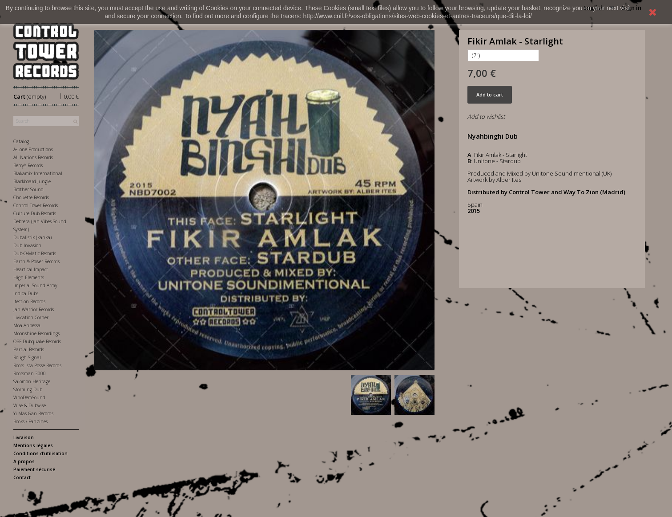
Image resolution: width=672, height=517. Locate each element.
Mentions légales (33, 445)
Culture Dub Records (34, 213)
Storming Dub (27, 389)
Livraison (23, 437)
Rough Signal (27, 357)
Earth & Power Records (36, 261)
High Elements (28, 277)
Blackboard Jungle (32, 181)
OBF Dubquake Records (37, 341)
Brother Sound (28, 189)
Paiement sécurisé (34, 469)
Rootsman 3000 (29, 373)
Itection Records (29, 301)
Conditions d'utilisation (40, 453)
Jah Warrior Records (33, 309)
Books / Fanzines (30, 421)
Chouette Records (31, 197)
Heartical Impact (30, 269)
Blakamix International (37, 173)
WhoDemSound (29, 397)
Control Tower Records (35, 205)
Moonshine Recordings (36, 333)
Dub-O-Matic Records (34, 253)
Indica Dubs (25, 293)
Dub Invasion (27, 245)
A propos (24, 461)
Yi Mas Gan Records (33, 413)
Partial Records (28, 349)
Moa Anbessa (26, 325)
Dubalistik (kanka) (32, 237)
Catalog (21, 141)
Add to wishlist (486, 116)
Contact (22, 477)
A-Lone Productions (33, 149)
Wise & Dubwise (29, 405)
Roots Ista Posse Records (37, 365)
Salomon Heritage (31, 381)
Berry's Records (28, 165)
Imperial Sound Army (35, 285)
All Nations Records (33, 157)
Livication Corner (30, 317)
